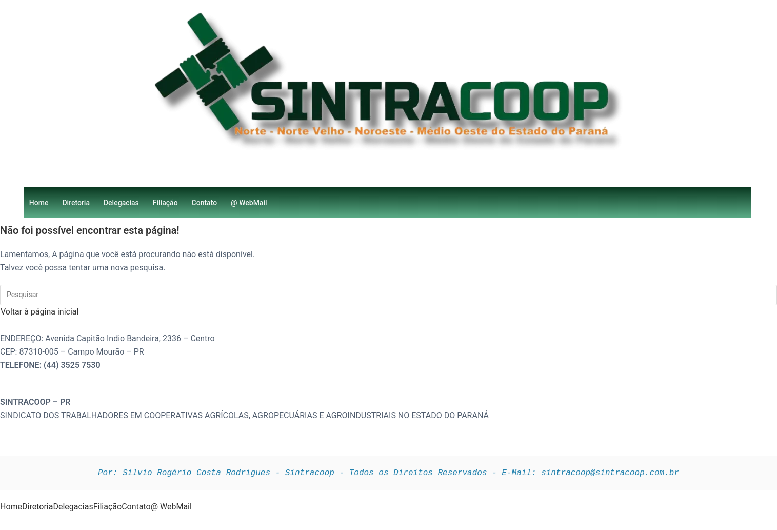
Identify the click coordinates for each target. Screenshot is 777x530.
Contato (204, 203)
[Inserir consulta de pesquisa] (388, 295)
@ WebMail (249, 203)
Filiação (165, 203)
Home (39, 203)
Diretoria (76, 203)
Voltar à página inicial (39, 312)
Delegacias (121, 203)
